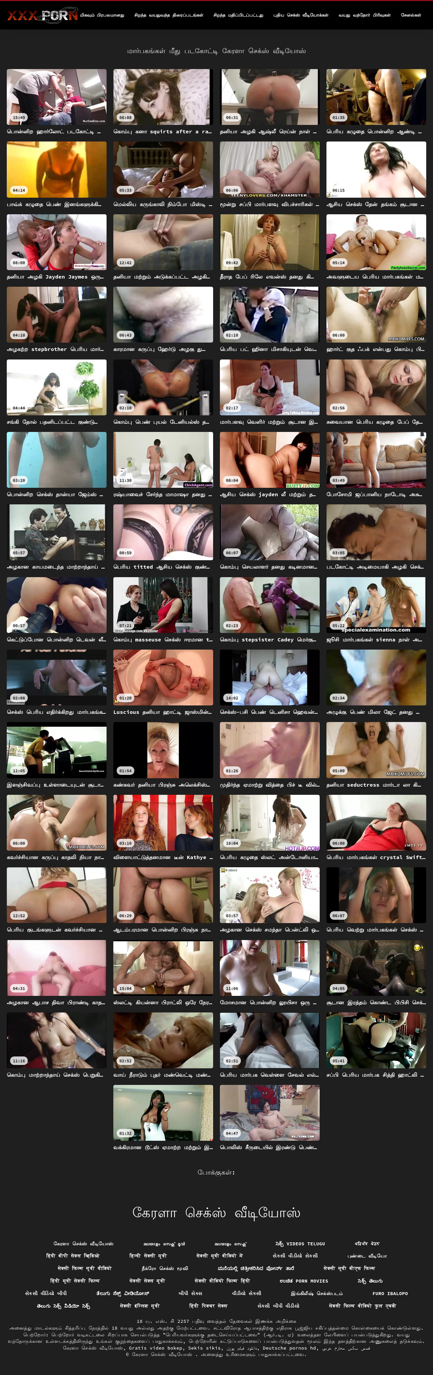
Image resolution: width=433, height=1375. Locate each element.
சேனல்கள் (411, 15)
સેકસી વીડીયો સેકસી (295, 1256)
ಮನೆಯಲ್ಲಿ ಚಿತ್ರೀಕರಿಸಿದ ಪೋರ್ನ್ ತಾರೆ (256, 1268)
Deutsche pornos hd (289, 1348)
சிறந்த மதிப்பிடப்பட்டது (238, 15)
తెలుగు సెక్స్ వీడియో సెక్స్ (63, 1306)
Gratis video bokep (155, 1348)
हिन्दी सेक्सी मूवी (148, 1256)
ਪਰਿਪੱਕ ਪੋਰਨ (367, 1244)
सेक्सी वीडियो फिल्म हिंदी (222, 1281)
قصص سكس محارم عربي (346, 1348)
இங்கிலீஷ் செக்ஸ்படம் (317, 1293)
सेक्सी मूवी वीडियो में (220, 1256)
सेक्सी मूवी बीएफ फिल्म (349, 1268)
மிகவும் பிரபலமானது (102, 15)
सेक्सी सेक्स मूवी (147, 1281)
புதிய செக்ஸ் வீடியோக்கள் (301, 15)
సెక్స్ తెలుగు (370, 1281)
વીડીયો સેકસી (246, 1293)
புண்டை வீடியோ (367, 1256)
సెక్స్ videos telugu (300, 1244)
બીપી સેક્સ (190, 1293)
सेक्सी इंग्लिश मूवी (140, 1306)
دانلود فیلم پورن (242, 1348)
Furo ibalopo (390, 1293)
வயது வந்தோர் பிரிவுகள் (365, 15)
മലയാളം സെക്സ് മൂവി (164, 1244)
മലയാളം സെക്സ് (230, 1244)
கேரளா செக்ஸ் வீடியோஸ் (83, 1244)
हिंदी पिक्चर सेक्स (208, 1306)
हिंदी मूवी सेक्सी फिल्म (75, 1281)
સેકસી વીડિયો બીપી (46, 1293)
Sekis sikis (204, 1348)
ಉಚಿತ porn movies (304, 1281)
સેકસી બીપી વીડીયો (278, 1306)
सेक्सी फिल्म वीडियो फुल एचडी (362, 1306)
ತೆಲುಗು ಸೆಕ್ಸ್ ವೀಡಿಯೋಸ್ (122, 1293)
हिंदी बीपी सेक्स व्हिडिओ (73, 1256)
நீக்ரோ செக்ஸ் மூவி (165, 1268)
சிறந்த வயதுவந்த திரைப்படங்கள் (168, 15)
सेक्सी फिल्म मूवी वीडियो (85, 1268)
